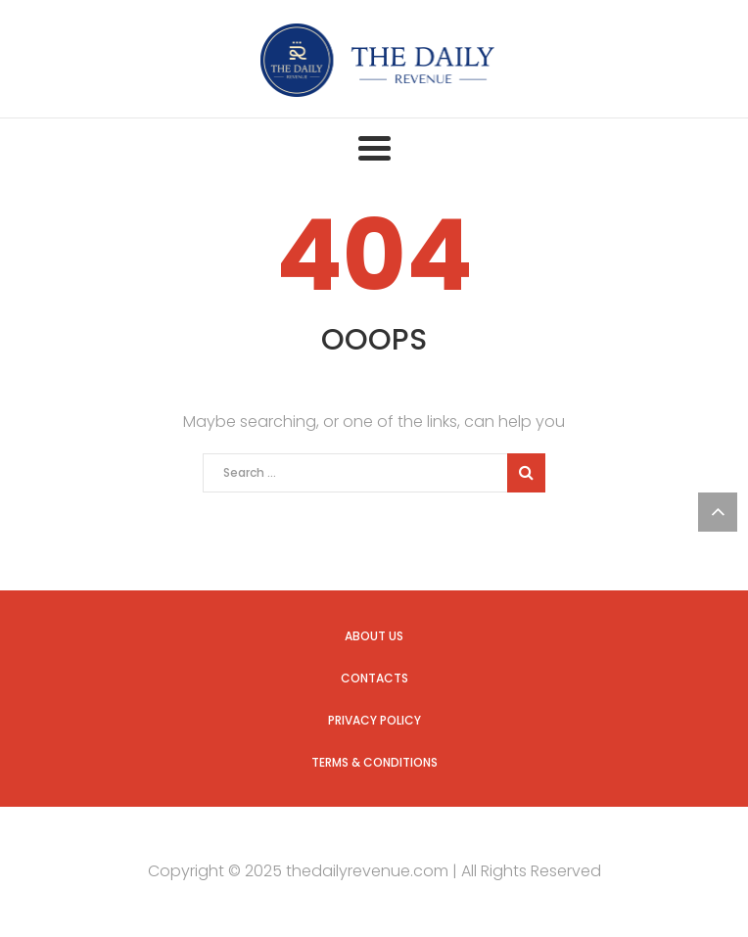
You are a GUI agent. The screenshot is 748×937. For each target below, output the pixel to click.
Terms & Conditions (374, 762)
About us (374, 636)
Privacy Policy (374, 720)
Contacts (374, 678)
